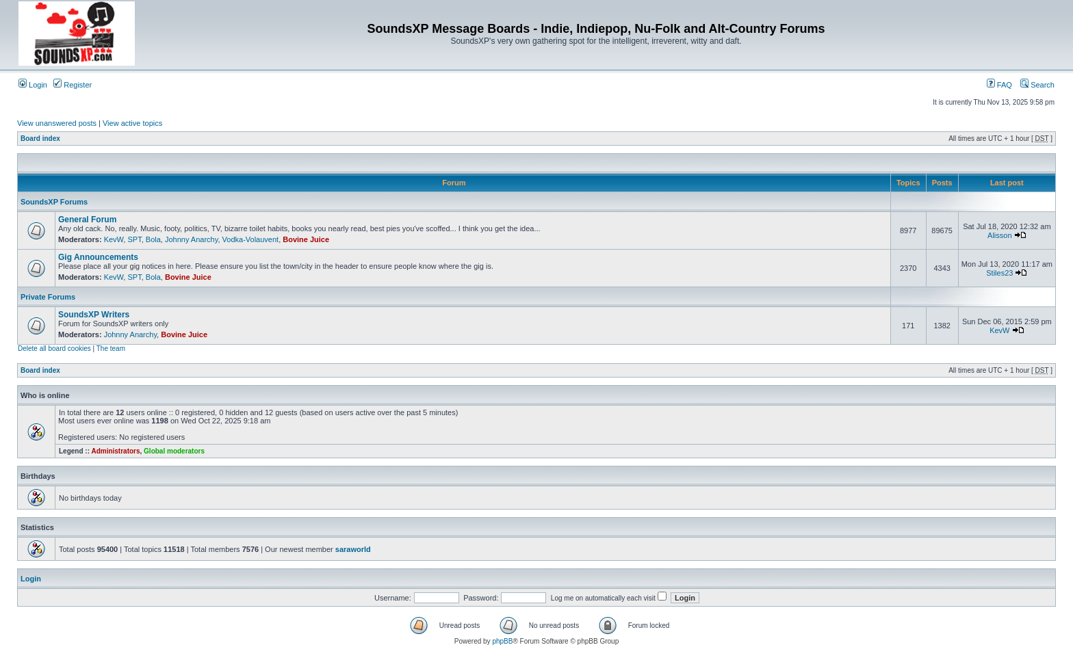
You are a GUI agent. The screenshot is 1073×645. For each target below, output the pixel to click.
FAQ (999, 85)
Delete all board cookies (54, 348)
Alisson (999, 235)
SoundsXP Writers (93, 314)
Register (72, 85)
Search (1037, 85)
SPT (134, 239)
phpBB (502, 641)
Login (32, 85)
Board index (40, 138)
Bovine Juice (306, 239)
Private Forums (48, 297)
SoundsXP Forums (54, 202)
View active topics (132, 123)
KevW (114, 239)
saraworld (353, 549)
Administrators (115, 451)
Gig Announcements (98, 257)
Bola (153, 239)
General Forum (87, 219)
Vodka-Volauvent (250, 239)
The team (110, 348)
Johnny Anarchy (191, 239)
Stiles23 (999, 273)
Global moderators (174, 451)
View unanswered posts (56, 123)
